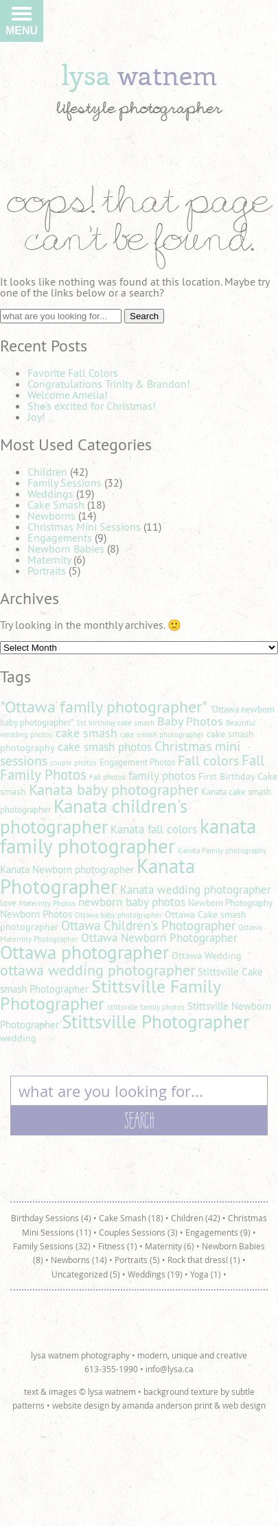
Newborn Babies (65, 548)
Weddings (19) (155, 1274)
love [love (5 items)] (8, 903)
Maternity (49, 559)
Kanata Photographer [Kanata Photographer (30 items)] (97, 876)
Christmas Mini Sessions (84, 526)
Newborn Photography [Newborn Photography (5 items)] (230, 903)
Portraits (46, 570)
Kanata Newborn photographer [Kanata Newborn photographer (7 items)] (67, 869)
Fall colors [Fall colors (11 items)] (208, 760)
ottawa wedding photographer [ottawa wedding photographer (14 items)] (97, 970)
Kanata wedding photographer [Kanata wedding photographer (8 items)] (195, 890)
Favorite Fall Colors (72, 373)
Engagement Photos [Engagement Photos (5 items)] (137, 762)
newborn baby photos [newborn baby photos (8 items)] (131, 902)
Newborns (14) (79, 1259)
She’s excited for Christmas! (91, 406)
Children (47, 471)
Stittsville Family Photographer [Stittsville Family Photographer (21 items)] (110, 995)
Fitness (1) (117, 1245)
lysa (139, 74)
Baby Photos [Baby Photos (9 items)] (190, 721)
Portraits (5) (137, 1259)
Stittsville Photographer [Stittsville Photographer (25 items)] (155, 1021)
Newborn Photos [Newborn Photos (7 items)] (36, 914)
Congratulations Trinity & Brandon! (108, 384)
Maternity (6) (169, 1245)
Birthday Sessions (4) (51, 1217)
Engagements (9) (218, 1232)
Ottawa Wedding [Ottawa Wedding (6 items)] (207, 955)
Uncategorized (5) (85, 1274)
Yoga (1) (205, 1274)
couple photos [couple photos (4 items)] (73, 762)
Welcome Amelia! (67, 395)
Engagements (59, 537)
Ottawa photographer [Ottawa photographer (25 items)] (84, 952)
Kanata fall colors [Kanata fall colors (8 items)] (154, 829)
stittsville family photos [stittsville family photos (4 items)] (146, 1007)
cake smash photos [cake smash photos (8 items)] (105, 747)
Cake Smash (55, 504)
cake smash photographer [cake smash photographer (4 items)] (162, 734)
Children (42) (195, 1217)
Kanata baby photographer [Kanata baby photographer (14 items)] (113, 789)
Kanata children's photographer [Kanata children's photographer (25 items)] (93, 815)
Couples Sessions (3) (138, 1232)
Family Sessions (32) (52, 1245)
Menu (21, 24)
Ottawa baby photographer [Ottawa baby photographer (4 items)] (118, 915)
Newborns (51, 515)
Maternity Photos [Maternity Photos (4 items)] (47, 903)
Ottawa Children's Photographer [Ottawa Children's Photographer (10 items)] (148, 925)
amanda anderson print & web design (194, 1405)
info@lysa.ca (170, 1368)
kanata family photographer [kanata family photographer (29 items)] (128, 836)
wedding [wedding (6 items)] (18, 1038)
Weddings (50, 493)
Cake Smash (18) (131, 1217)
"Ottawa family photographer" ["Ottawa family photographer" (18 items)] (103, 706)
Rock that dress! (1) (203, 1259)
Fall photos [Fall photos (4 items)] (107, 777)
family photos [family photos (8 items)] (162, 776)
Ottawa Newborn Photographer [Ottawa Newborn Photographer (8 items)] (159, 938)
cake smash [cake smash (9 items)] (86, 733)
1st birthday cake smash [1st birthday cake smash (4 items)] (115, 723)
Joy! (36, 417)
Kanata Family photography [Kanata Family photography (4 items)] (222, 850)
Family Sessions (64, 482)
